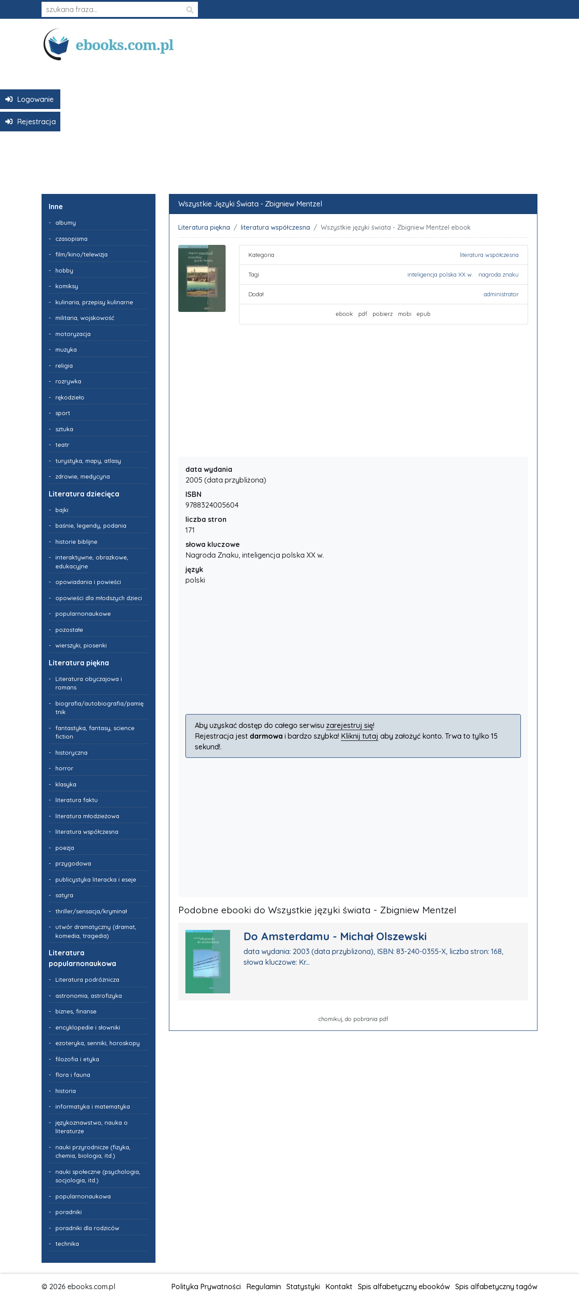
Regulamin (263, 1286)
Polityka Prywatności (206, 1286)
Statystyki (303, 1286)
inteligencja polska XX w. (440, 274)
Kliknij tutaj (359, 735)
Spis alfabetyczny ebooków (404, 1286)
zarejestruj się (349, 725)
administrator (501, 294)
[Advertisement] (289, 124)
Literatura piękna (204, 227)
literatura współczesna (275, 227)
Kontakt (338, 1286)
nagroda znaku (498, 274)
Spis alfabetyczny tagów (496, 1286)
